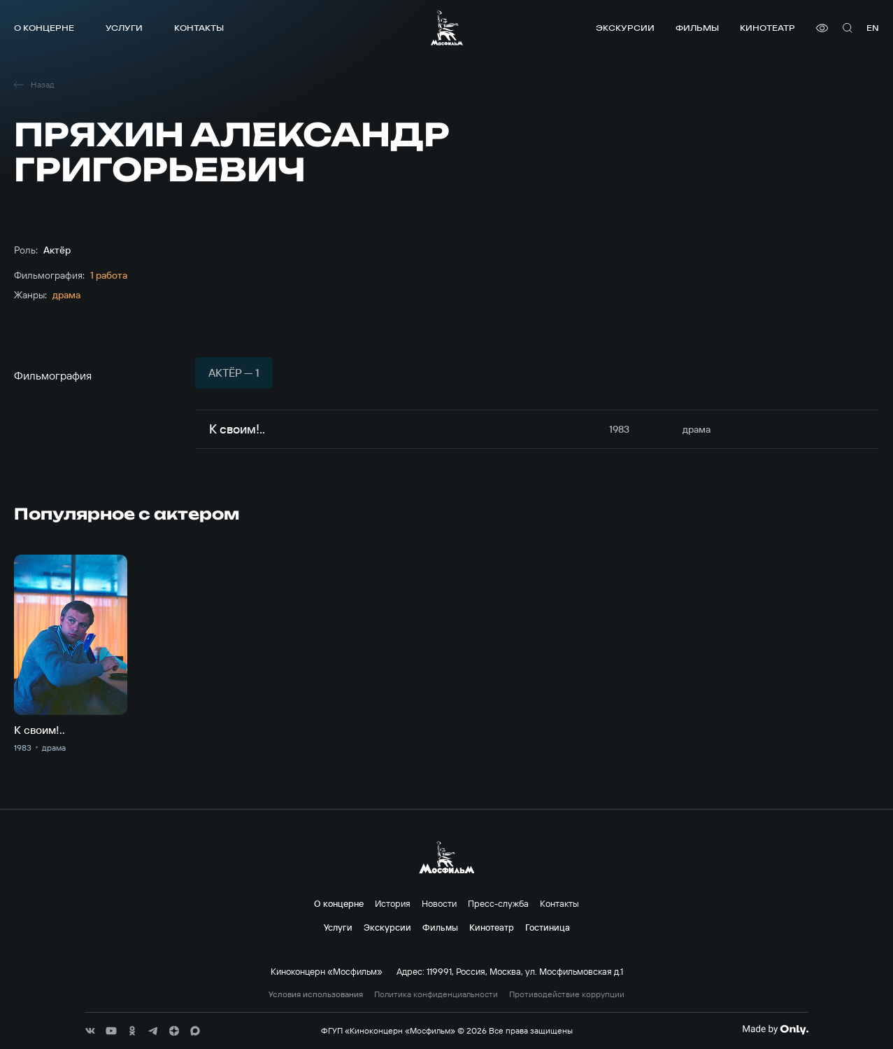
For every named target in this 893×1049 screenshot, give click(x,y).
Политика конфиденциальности (436, 994)
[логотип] (447, 27)
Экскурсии (625, 27)
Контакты (199, 27)
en (872, 27)
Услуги (124, 27)
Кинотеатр (767, 27)
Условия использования (316, 994)
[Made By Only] (775, 1029)
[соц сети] (90, 1030)
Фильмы (697, 27)
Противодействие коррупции (566, 994)
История (392, 903)
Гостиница (547, 927)
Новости (439, 903)
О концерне (44, 27)
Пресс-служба (498, 903)
